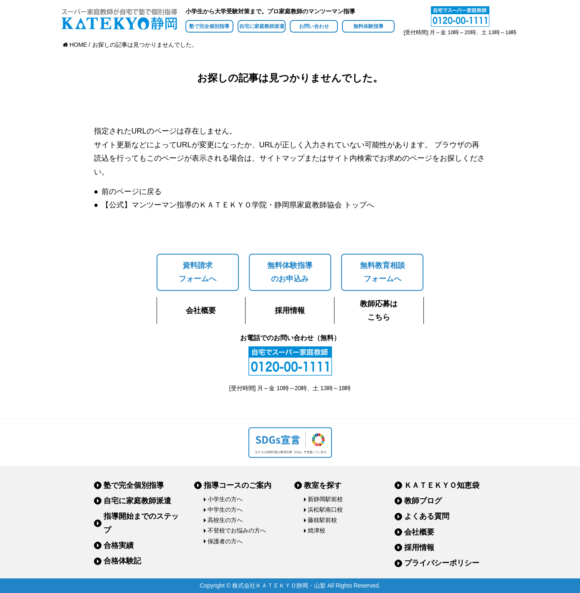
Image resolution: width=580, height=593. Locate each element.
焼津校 (316, 530)
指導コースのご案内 (237, 485)
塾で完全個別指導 (209, 26)
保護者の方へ (225, 541)
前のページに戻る (131, 191)
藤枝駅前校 (322, 520)
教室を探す (323, 485)
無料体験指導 (368, 26)
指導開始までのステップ (141, 523)
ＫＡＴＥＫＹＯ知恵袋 (441, 485)
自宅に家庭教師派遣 (261, 26)
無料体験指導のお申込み (289, 272)
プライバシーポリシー (441, 563)
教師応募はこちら (379, 310)
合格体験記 (122, 561)
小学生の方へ (225, 499)
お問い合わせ (314, 26)
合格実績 (119, 545)
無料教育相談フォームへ (382, 272)
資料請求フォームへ (197, 272)
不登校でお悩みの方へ (237, 530)
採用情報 (290, 310)
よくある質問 (426, 516)
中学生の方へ (225, 509)
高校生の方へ (225, 520)
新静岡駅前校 (325, 499)
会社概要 (201, 310)
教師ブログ (423, 501)
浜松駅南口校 (325, 509)
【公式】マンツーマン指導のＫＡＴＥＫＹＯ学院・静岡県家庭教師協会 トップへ (237, 205)
